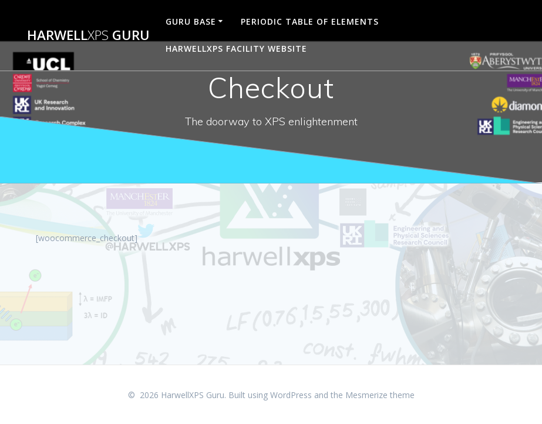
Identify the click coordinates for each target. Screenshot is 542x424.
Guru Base (191, 21)
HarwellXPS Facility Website (236, 48)
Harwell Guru (88, 35)
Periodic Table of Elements (310, 21)
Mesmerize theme (380, 394)
